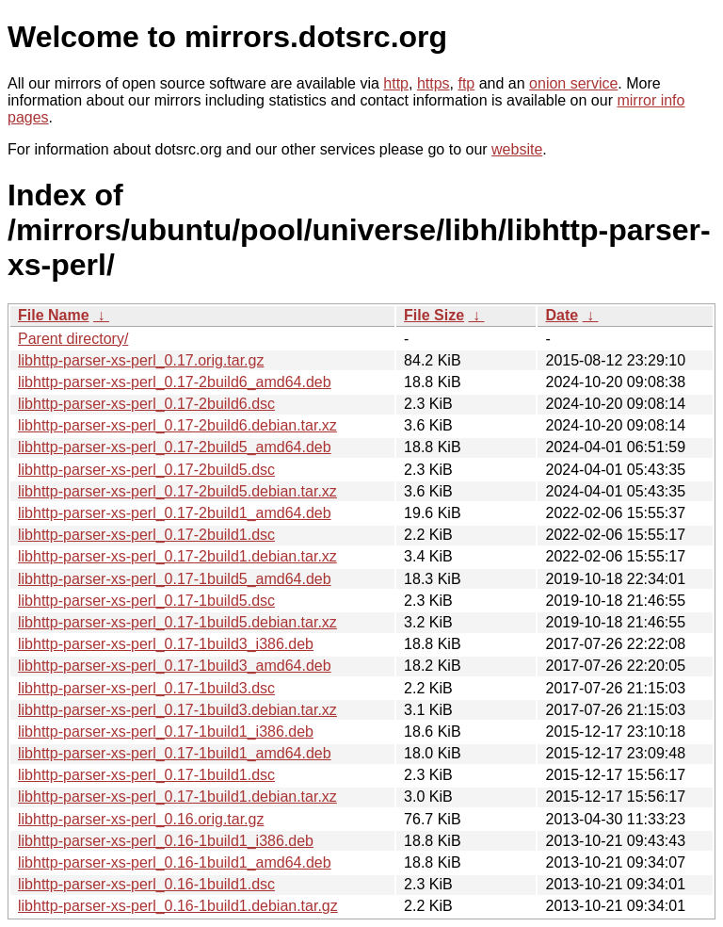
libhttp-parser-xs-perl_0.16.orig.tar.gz (141, 819)
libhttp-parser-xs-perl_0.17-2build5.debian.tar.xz (177, 491)
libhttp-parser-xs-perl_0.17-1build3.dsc (146, 688)
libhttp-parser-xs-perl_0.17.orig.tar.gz (141, 360)
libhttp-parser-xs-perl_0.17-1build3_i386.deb (165, 644)
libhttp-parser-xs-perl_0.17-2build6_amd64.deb (174, 382)
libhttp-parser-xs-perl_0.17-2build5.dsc (146, 470)
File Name (53, 315)
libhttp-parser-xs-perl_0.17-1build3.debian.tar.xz (177, 710)
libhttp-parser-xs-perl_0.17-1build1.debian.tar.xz (177, 797)
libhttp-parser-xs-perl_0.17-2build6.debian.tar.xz (177, 425)
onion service (573, 83)
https (433, 83)
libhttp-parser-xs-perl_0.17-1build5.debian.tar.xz (177, 622)
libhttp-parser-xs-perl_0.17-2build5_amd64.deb (174, 447)
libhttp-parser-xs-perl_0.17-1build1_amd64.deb (174, 753)
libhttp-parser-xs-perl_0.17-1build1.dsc (146, 775)
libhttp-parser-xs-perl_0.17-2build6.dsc (146, 404)
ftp (466, 83)
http (396, 83)
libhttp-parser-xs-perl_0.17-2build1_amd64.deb (174, 513)
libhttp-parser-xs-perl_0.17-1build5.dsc (146, 601)
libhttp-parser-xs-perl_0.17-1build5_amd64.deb (174, 579)
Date (561, 315)
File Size (434, 315)
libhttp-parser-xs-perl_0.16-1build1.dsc (146, 884)
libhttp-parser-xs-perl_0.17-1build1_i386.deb (165, 732)
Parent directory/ (73, 339)
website (516, 149)
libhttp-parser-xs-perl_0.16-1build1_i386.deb (165, 841)
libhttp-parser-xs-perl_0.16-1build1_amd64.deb (174, 862)
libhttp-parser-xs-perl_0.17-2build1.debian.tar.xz (177, 556)
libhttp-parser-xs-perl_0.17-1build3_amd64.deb (174, 666)
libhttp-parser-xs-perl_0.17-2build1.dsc (146, 535)
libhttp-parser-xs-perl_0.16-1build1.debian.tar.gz (178, 906)
